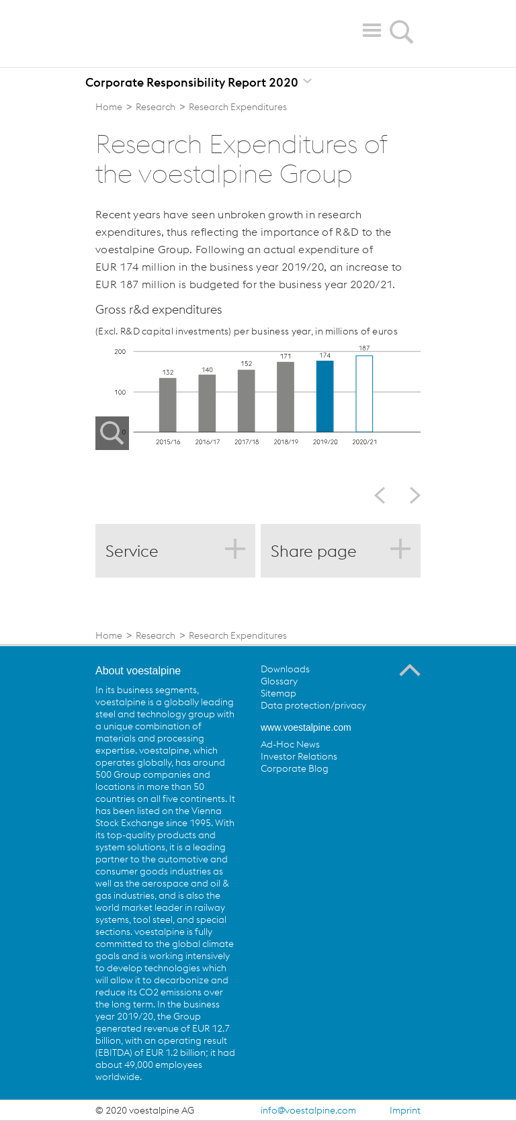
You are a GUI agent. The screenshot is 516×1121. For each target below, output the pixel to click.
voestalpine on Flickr (354, 799)
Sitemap (278, 693)
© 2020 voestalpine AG (144, 1110)
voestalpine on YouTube (326, 799)
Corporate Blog (295, 768)
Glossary (279, 681)
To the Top (410, 670)
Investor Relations (299, 756)
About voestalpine (138, 670)
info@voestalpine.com (308, 1110)
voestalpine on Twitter (299, 799)
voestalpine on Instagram (381, 799)
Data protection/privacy (313, 705)
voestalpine (173, 33)
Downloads (285, 669)
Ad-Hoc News (290, 744)
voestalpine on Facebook (271, 799)
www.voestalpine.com (306, 727)
